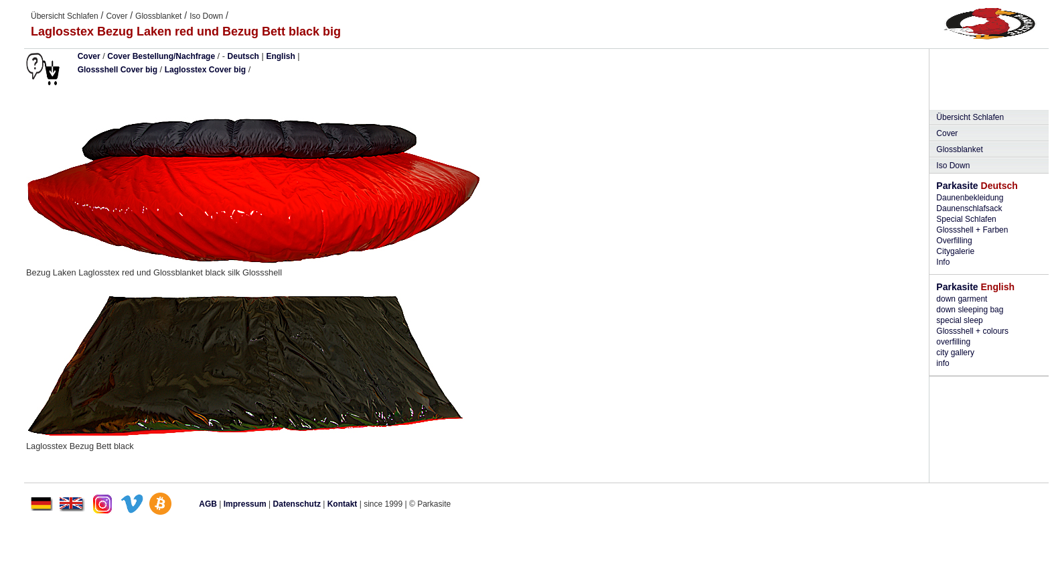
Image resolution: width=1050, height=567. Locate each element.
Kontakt (342, 504)
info (942, 363)
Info (943, 262)
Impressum (245, 504)
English (280, 56)
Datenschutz (297, 504)
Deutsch (243, 56)
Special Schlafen (966, 219)
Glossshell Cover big (117, 69)
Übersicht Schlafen (64, 16)
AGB (208, 504)
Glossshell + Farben (972, 230)
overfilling (953, 341)
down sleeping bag (969, 309)
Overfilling (954, 240)
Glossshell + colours (972, 331)
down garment (961, 299)
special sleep (959, 320)
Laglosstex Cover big (205, 69)
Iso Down (206, 16)
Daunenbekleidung (969, 197)
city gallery (955, 352)
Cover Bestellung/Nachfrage (161, 56)
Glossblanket (158, 16)
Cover (116, 16)
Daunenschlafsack (969, 208)
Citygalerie (955, 251)
